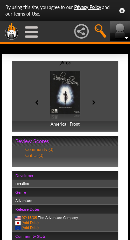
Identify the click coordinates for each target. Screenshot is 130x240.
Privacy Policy (87, 7)
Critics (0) (34, 155)
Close (122, 10)
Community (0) (39, 149)
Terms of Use (26, 14)
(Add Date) (30, 222)
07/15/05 (29, 217)
